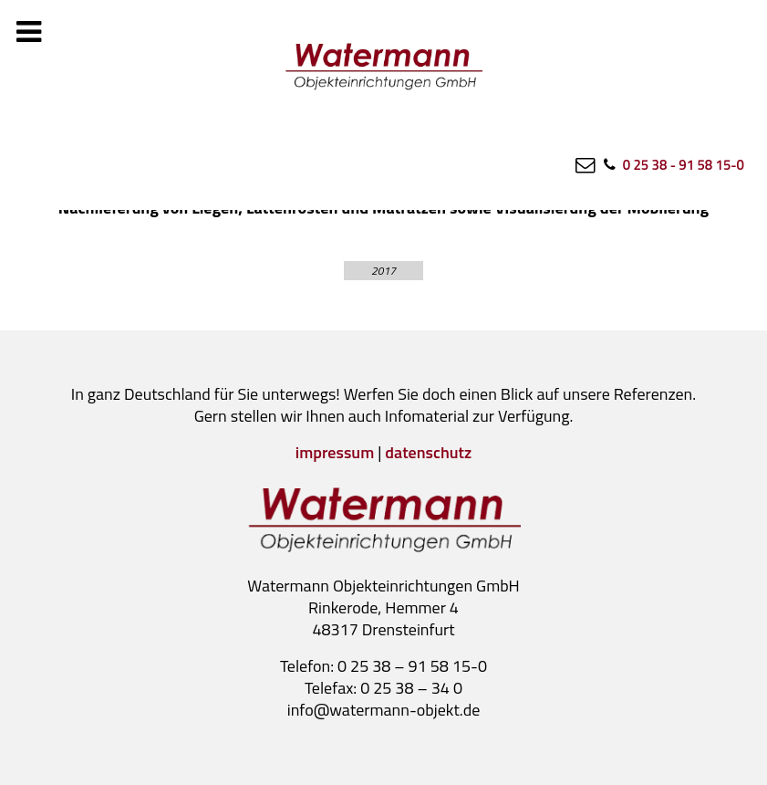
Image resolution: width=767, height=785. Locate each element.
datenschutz (428, 452)
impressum (334, 452)
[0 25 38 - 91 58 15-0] (672, 164)
